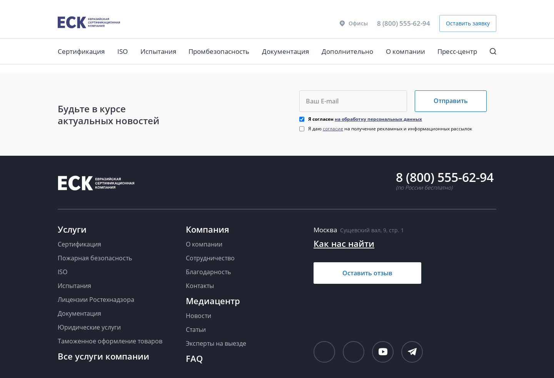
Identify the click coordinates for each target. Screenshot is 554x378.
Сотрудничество (210, 258)
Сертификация (81, 51)
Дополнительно (347, 51)
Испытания (158, 51)
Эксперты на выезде (216, 343)
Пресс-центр (457, 51)
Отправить (451, 101)
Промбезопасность (219, 51)
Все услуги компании (103, 356)
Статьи (196, 329)
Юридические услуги (89, 327)
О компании (405, 51)
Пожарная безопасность (95, 258)
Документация (285, 51)
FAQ (194, 358)
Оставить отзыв (367, 273)
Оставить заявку (468, 23)
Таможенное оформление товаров (110, 341)
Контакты (200, 286)
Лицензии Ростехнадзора (96, 299)
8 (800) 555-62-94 (403, 23)
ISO (122, 51)
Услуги (72, 229)
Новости (198, 316)
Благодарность (208, 272)
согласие (333, 128)
